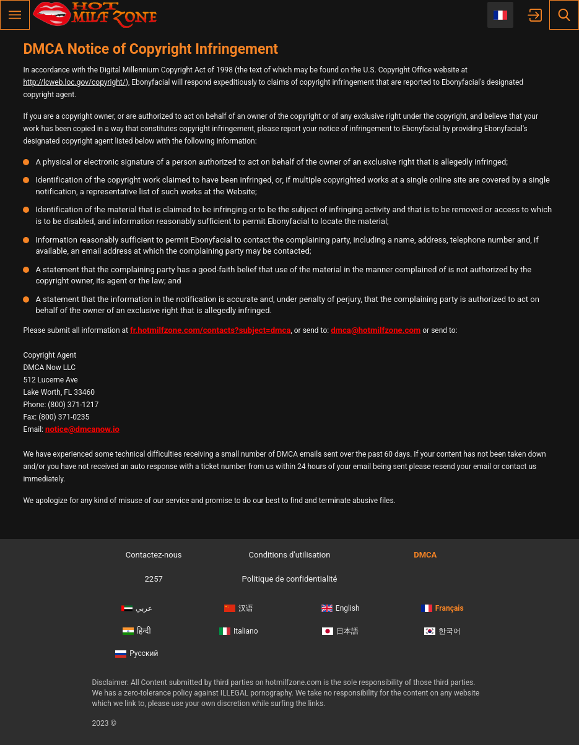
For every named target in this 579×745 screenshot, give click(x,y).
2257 (154, 579)
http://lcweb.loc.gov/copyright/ (74, 82)
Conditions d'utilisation (290, 554)
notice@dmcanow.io (82, 429)
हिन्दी (137, 631)
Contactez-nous (154, 554)
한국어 (442, 631)
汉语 (238, 608)
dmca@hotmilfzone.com (375, 330)
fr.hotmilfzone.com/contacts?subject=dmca (210, 330)
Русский (136, 653)
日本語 (340, 631)
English (340, 608)
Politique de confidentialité (289, 579)
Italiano (238, 631)
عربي (136, 608)
